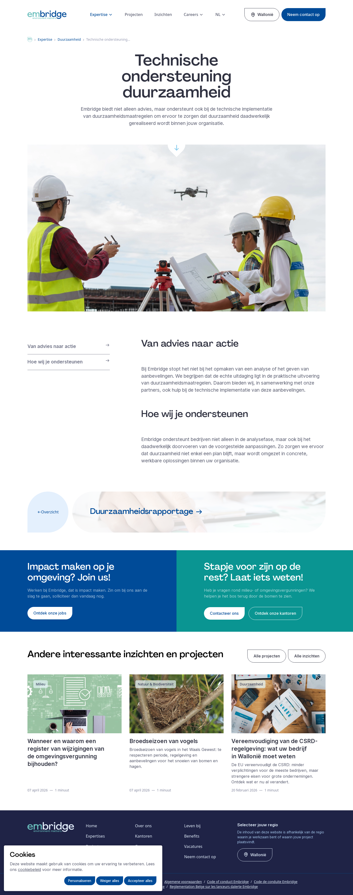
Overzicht (48, 512)
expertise (45, 39)
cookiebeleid (29, 869)
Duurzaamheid (69, 39)
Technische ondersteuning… (108, 39)
